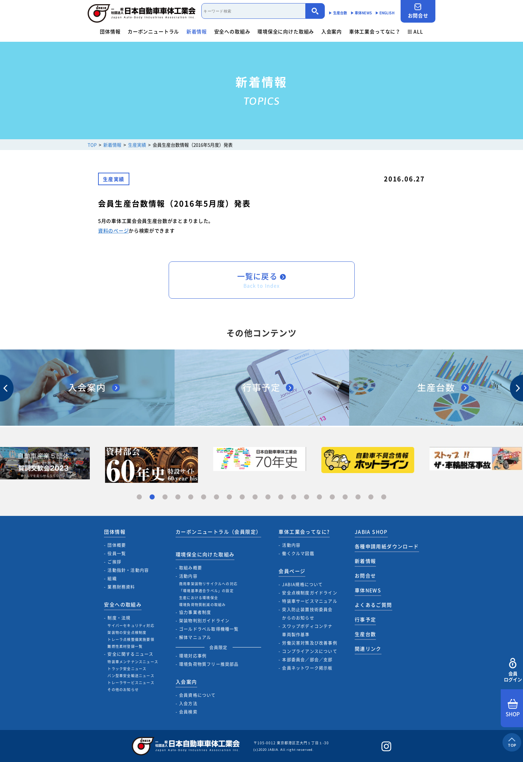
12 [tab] (281, 497)
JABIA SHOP (371, 531)
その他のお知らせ (123, 689)
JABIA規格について (302, 584)
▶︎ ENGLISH (385, 12)
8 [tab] (229, 497)
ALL (415, 31)
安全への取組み (232, 31)
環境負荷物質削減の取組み (202, 604)
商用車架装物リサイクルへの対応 (208, 583)
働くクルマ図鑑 (298, 553)
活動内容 (188, 576)
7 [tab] (216, 497)
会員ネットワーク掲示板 (307, 668)
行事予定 (365, 619)
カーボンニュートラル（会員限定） (218, 531)
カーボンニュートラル (153, 31)
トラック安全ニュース (126, 668)
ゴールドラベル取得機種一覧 (209, 629)
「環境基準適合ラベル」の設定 (206, 590)
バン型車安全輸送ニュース (130, 675)
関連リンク (368, 648)
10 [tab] (255, 497)
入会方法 (188, 703)
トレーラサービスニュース (130, 682)
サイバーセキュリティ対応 (130, 625)
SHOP (512, 708)
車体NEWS (368, 590)
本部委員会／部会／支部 (307, 660)
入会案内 (331, 31)
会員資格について (197, 695)
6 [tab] (204, 497)
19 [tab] (371, 497)
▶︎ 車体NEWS (361, 12)
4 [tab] (178, 497)
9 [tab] (242, 497)
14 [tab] (306, 497)
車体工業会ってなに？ (375, 31)
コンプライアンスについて (309, 651)
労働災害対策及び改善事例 (309, 643)
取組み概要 (190, 568)
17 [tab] (345, 497)
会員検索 (188, 712)
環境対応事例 (193, 656)
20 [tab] (384, 497)
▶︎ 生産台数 (338, 12)
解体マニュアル (195, 637)
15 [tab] (319, 497)
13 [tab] (294, 497)
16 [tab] (332, 497)
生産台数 (365, 633)
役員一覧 (116, 553)
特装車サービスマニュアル (309, 601)
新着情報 (196, 31)
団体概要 (116, 545)
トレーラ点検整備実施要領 (130, 639)
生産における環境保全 (198, 597)
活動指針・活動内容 (128, 570)
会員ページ (292, 570)
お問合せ (418, 11)
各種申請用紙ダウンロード (387, 546)
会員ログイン (512, 670)
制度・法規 (118, 618)
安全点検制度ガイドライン (309, 593)
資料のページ (113, 230)
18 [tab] (358, 497)
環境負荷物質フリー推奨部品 (209, 664)
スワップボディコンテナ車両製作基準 (307, 630)
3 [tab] (165, 497)
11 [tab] (268, 497)
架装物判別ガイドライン (204, 621)
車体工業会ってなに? (304, 531)
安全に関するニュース (130, 654)
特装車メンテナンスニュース (132, 661)
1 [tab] (139, 497)
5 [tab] (191, 497)
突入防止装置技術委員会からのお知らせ (307, 613)
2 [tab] (152, 497)
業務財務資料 (121, 587)
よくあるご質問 (373, 604)
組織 (111, 578)
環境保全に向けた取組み (285, 31)
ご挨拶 (114, 562)
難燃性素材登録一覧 (125, 646)
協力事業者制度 (195, 612)
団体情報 (110, 31)
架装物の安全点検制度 (126, 632)
